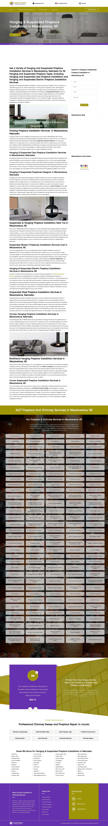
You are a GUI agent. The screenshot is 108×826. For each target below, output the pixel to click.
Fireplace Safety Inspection (75, 606)
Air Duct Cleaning (35, 593)
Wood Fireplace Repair (35, 490)
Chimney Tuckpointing (95, 461)
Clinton (14, 771)
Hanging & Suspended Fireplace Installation (95, 625)
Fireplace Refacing (75, 461)
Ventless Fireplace (55, 625)
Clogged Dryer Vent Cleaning (15, 600)
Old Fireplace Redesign (75, 530)
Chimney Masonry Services (35, 484)
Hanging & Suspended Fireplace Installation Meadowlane (28, 44)
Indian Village (60, 758)
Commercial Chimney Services (55, 517)
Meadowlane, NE (81, 809)
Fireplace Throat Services (15, 517)
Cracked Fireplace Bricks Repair (55, 639)
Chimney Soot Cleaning (15, 446)
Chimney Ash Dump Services (55, 479)
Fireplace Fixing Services (35, 625)
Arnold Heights (16, 760)
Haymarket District (39, 773)
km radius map (84, 133)
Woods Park (81, 775)
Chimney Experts (15, 606)
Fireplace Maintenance (35, 618)
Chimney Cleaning (35, 436)
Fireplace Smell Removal (15, 530)
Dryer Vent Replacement (55, 606)
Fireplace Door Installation (55, 503)
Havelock (36, 771)
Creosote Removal (35, 441)
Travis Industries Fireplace (75, 574)
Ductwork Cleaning (75, 612)
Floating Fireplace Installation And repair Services (75, 640)
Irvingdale (59, 760)
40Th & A (14, 754)
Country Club (37, 754)
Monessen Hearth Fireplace (35, 574)
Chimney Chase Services (55, 473)
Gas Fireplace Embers (95, 536)
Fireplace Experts (95, 600)
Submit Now (84, 105)
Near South (59, 771)
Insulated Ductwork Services (95, 632)
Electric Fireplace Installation (35, 496)
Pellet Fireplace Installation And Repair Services (75, 543)
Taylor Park (81, 764)
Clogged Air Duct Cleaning (35, 600)
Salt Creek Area (82, 754)
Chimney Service (55, 436)
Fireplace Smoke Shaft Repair (35, 461)
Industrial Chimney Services (95, 517)
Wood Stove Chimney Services (15, 625)
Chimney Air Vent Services (15, 543)
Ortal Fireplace (75, 567)
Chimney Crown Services (15, 473)
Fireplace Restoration (15, 453)
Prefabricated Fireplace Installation (95, 496)
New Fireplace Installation (95, 446)
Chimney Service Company (75, 600)
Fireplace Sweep (55, 484)
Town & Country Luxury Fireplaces (55, 550)
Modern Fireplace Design (15, 536)
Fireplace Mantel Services (95, 639)
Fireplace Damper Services (75, 510)
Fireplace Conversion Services (75, 625)
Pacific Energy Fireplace (35, 567)
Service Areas (43, 9)
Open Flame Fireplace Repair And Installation (15, 632)
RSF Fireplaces (15, 556)
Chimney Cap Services (35, 473)
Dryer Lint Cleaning (55, 593)
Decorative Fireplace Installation (95, 606)
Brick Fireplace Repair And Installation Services (15, 639)
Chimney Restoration (15, 467)
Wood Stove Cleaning (95, 618)
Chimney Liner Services (15, 479)
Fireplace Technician (95, 612)
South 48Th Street (83, 758)
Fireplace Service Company (55, 600)
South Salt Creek (82, 760)
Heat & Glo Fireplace (15, 561)
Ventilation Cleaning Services (35, 632)
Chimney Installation (95, 441)
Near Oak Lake (60, 769)
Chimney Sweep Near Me (55, 612)
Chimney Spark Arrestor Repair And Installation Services (55, 453)
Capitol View (15, 769)
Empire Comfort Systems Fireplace (14, 581)
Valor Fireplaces (35, 550)
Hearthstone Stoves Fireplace (95, 574)
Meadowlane (59, 767)
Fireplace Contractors (95, 484)
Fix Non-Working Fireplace (35, 453)
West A (80, 771)
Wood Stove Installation (75, 618)
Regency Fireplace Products (95, 543)
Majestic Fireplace (75, 556)
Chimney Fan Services (95, 479)
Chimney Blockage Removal (35, 467)
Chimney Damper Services (35, 479)
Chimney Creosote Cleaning (35, 446)
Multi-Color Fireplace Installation (55, 543)
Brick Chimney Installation (95, 453)
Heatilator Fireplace (35, 556)
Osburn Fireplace (55, 561)
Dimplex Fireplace (75, 561)
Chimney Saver (95, 467)
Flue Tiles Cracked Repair (55, 530)
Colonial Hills (15, 775)
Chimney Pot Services (75, 479)
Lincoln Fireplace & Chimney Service (79, 823)
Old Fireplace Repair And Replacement (75, 467)
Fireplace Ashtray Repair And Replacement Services (95, 503)
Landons (58, 762)
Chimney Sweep (15, 436)
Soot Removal (55, 441)
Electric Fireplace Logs (35, 517)
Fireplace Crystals (35, 543)
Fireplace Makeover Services (55, 632)
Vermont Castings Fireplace (95, 556)
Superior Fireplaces (15, 550)
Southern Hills (82, 762)
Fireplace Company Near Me (15, 618)
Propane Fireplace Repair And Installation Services (15, 503)
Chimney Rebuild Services (35, 587)
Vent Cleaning (15, 593)
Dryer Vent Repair (35, 606)
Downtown (37, 758)
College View (15, 773)
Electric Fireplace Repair (75, 490)
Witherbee (81, 773)
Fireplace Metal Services (15, 510)
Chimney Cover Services (75, 473)
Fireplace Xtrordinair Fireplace (95, 567)
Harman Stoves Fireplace (35, 561)
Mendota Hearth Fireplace (55, 567)
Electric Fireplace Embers (75, 536)
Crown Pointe (37, 756)
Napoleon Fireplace (55, 556)
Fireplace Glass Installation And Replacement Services (35, 503)
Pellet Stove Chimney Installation (55, 536)
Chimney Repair (75, 441)
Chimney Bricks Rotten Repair (75, 524)
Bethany (14, 764)
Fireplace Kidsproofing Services (75, 587)
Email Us (82, 3)
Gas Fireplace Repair (55, 490)
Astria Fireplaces (95, 550)
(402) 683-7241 (92, 9)
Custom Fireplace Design (35, 536)
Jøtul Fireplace (15, 567)
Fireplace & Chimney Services (26, 9)
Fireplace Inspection (55, 467)
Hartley (36, 769)
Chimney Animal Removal (75, 581)
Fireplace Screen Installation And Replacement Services (95, 581)
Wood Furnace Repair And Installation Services (55, 496)
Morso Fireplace (55, 574)
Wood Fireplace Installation (95, 490)
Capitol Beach (16, 767)
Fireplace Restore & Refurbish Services (35, 639)
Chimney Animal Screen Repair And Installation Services (75, 453)
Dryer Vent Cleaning (95, 587)
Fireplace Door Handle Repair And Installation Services (75, 503)
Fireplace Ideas (15, 612)
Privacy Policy (45, 814)
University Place (82, 767)
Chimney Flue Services (95, 473)
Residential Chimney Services (75, 517)
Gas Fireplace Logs (95, 510)
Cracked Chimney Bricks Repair (95, 524)
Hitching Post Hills (61, 754)
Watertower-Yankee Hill (85, 769)
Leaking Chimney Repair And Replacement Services (35, 524)
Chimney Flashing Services (15, 484)
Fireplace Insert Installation (15, 587)
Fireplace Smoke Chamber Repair (55, 461)
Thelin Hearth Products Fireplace (35, 581)
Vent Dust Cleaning (75, 593)
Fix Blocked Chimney (15, 524)
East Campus (37, 760)
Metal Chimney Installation (15, 461)
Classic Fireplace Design (95, 530)
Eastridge (36, 762)
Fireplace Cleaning (95, 436)
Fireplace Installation (75, 446)
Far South (36, 767)
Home (11, 9)
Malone (58, 764)
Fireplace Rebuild (15, 490)
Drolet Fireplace (15, 574)
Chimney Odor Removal (35, 530)
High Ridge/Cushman (40, 775)
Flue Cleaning (15, 441)
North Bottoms (60, 773)
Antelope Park (16, 758)
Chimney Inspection (75, 436)
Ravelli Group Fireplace (55, 581)
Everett (36, 764)
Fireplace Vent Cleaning (75, 484)
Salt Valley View (82, 756)
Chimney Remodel (75, 632)
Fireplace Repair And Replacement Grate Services (35, 511)
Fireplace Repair (55, 446)
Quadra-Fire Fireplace (95, 561)
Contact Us (54, 9)
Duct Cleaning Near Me (35, 612)
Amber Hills (15, 756)
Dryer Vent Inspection (95, 593)
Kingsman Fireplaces (75, 550)
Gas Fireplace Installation (15, 496)
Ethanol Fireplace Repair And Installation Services (75, 496)
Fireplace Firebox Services (55, 510)
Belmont (14, 762)
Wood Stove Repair (55, 618)
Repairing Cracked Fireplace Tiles (55, 524)
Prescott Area (60, 775)
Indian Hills (59, 756)
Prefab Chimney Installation (55, 587)
